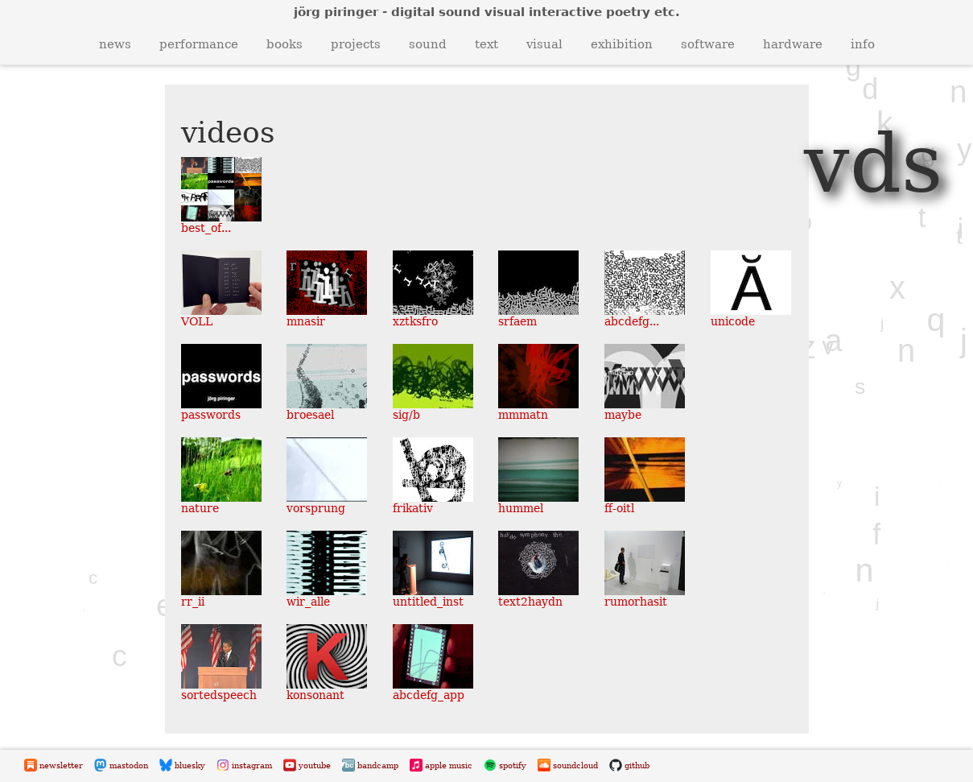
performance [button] (198, 44)
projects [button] (356, 44)
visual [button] (544, 44)
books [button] (284, 44)
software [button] (708, 44)
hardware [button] (793, 44)
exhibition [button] (622, 44)
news (115, 44)
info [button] (863, 44)
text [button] (486, 44)
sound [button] (428, 44)
